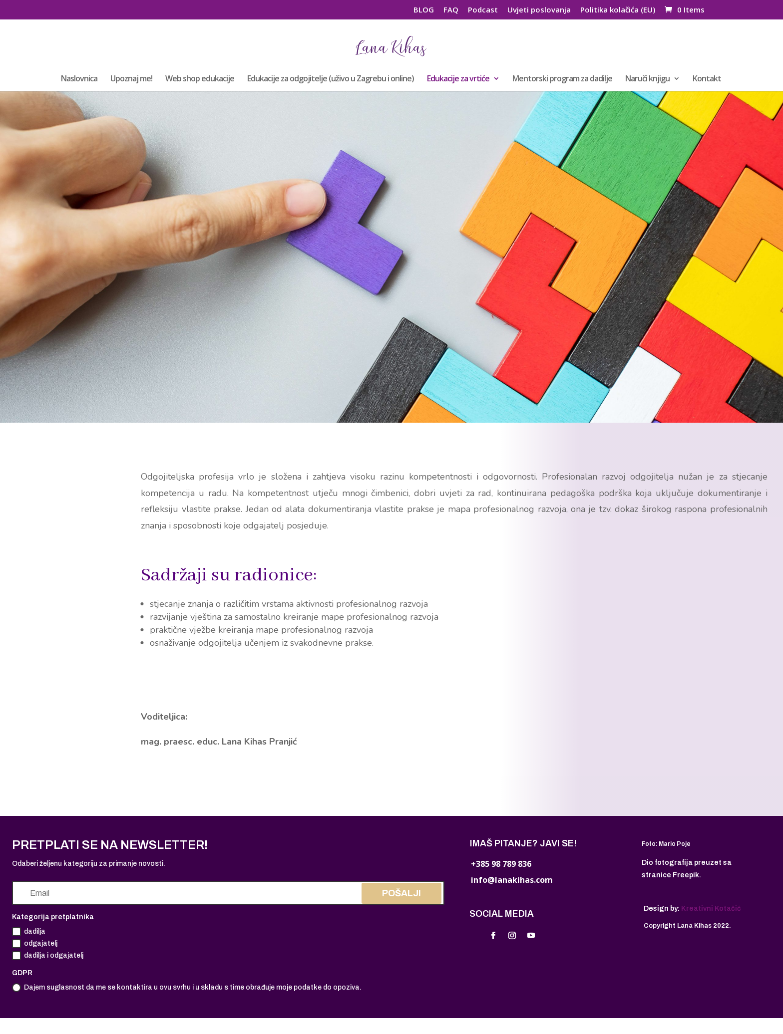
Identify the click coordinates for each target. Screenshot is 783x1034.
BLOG (423, 10)
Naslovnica (79, 79)
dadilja (28, 931)
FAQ (450, 10)
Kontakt (707, 79)
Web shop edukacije (199, 79)
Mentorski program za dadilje (562, 79)
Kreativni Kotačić (711, 908)
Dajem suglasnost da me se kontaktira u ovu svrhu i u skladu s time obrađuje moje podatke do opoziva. (187, 987)
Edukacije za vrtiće (458, 79)
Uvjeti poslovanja (539, 10)
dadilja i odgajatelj (47, 955)
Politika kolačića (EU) (617, 10)
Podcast (483, 10)
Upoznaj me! (131, 79)
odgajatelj (34, 943)
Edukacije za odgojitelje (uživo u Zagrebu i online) (330, 79)
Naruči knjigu (647, 79)
